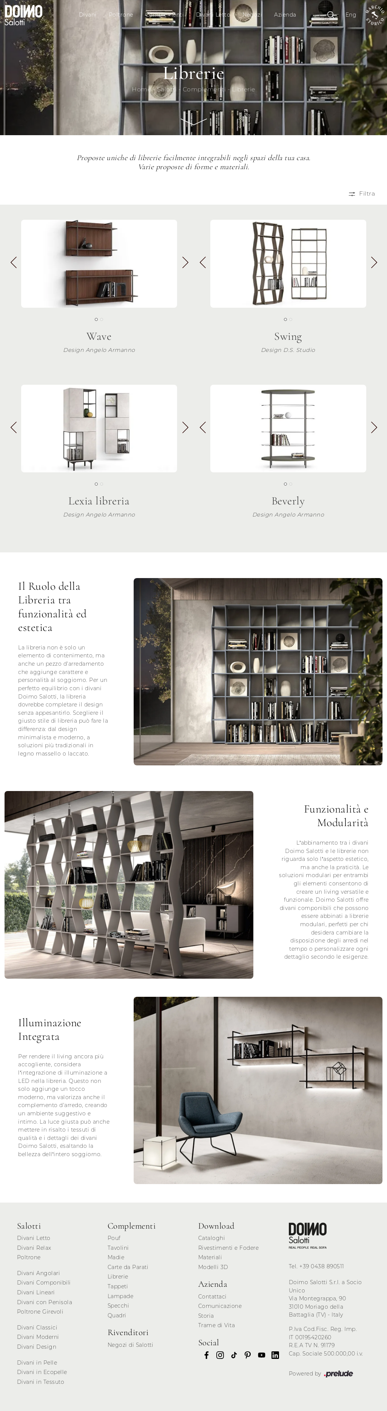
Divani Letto (213, 14)
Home (141, 89)
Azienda (285, 14)
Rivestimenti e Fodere (228, 1247)
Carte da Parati (128, 1267)
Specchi (119, 1305)
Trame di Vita (216, 1325)
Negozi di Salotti (131, 1345)
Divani (88, 14)
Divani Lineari (36, 1292)
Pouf (114, 1238)
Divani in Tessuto (41, 1382)
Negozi (252, 14)
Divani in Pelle (37, 1362)
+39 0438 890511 (321, 1266)
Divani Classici (37, 1327)
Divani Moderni (38, 1337)
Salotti (167, 89)
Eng (351, 14)
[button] (185, 265)
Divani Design (37, 1346)
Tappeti (118, 1286)
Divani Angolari (38, 1273)
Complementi (164, 14)
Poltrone (121, 14)
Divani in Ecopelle (42, 1372)
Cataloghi (211, 1238)
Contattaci (212, 1296)
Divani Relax (34, 1247)
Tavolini (118, 1247)
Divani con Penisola (44, 1302)
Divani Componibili (44, 1282)
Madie (116, 1257)
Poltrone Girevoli (40, 1311)
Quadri (117, 1315)
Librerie (243, 89)
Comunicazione (220, 1306)
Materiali (210, 1257)
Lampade (121, 1296)
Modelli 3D (213, 1267)
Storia (206, 1315)
